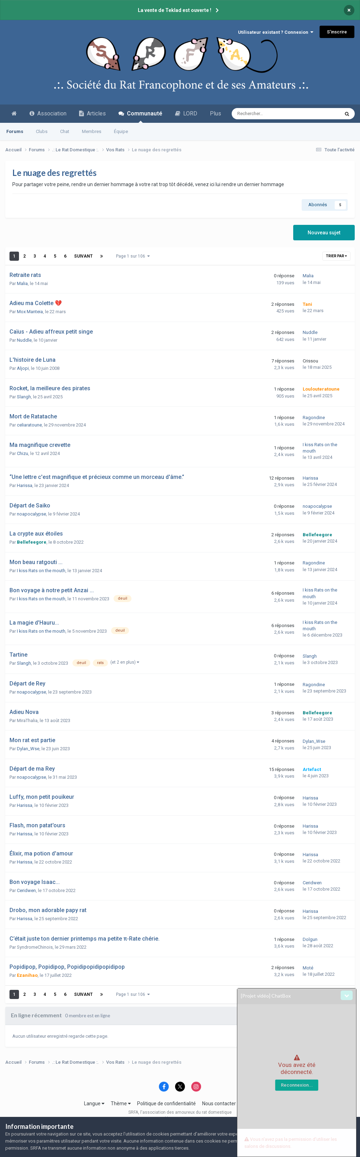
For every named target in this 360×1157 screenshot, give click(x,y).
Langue (94, 1103)
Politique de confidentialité (166, 1103)
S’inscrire (337, 31)
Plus (215, 113)
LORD (186, 113)
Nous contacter (219, 1103)
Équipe (121, 131)
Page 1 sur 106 (133, 256)
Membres (91, 131)
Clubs (41, 131)
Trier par (336, 256)
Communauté (140, 116)
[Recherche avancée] (270, 113)
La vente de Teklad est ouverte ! (174, 10)
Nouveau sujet (324, 232)
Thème (121, 1103)
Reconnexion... (297, 1085)
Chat (64, 131)
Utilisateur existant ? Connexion (275, 32)
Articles (92, 113)
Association (48, 113)
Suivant (83, 256)
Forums (14, 131)
